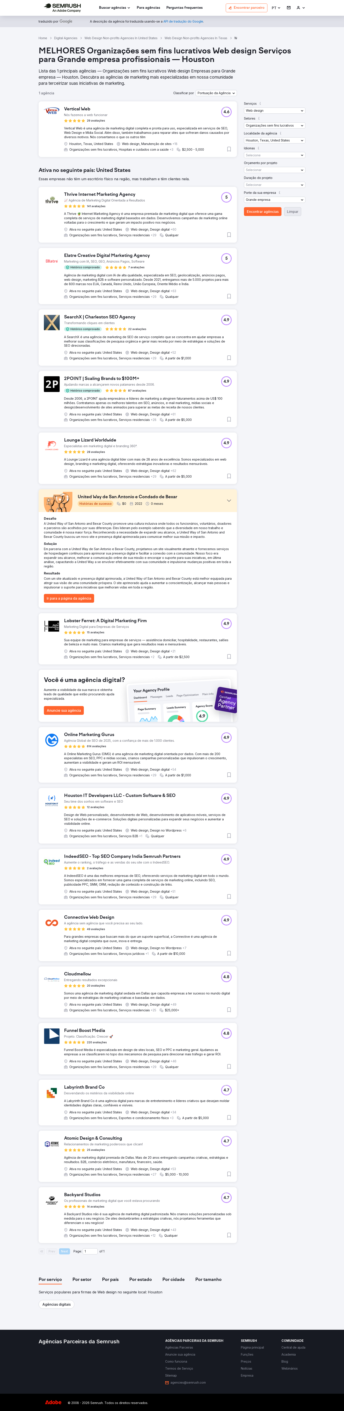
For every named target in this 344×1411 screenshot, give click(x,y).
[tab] (50, 1279)
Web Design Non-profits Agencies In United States (121, 38)
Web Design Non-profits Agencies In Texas (196, 38)
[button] (276, 8)
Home (43, 38)
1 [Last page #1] (103, 1251)
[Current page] (90, 1251)
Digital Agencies (65, 38)
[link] (148, 8)
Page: (77, 1251)
